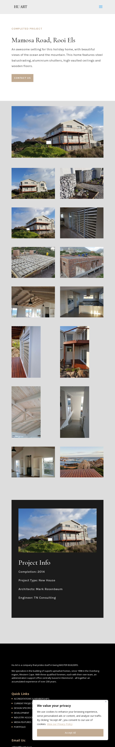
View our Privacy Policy (59, 724)
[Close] (106, 701)
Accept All (70, 732)
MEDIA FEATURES (22, 722)
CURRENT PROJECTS (24, 703)
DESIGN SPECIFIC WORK (26, 708)
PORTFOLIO (20, 726)
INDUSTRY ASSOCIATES (26, 717)
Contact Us (22, 78)
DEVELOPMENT (21, 712)
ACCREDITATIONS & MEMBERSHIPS (31, 698)
